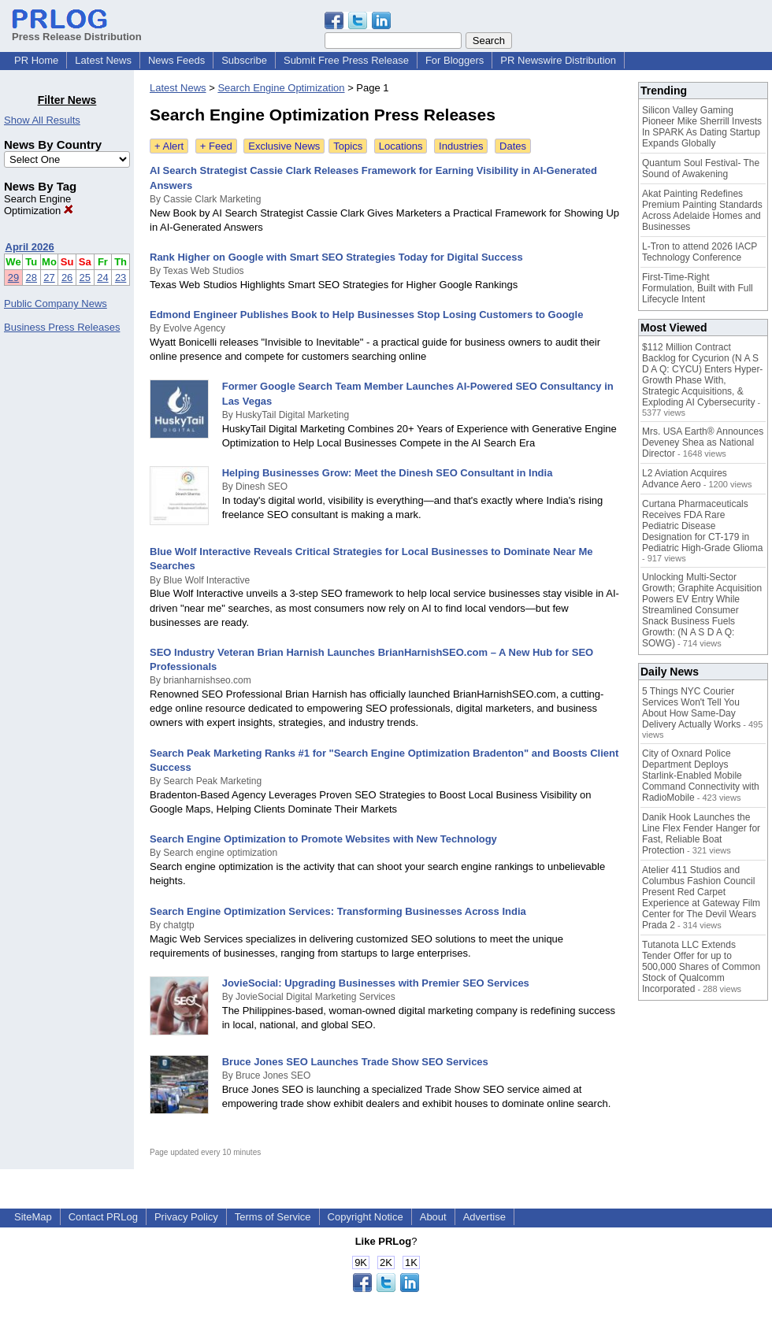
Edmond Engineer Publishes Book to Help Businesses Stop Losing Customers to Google (366, 314)
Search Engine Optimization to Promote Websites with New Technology (323, 839)
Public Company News (55, 303)
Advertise (484, 1217)
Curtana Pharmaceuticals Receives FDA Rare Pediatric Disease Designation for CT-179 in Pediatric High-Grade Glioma (702, 525)
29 (13, 277)
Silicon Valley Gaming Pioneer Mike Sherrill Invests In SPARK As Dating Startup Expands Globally (702, 127)
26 (66, 277)
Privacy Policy (186, 1217)
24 (102, 277)
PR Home (36, 60)
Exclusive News (284, 146)
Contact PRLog (103, 1217)
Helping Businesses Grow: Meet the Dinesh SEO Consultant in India (387, 473)
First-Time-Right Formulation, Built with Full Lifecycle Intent (697, 288)
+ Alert (169, 146)
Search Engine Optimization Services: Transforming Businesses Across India (338, 911)
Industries (461, 146)
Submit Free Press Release (346, 60)
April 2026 (30, 247)
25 (85, 277)
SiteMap (33, 1217)
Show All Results (42, 120)
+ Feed (216, 146)
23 (120, 277)
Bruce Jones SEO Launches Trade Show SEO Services (355, 1062)
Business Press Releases (62, 327)
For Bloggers (454, 60)
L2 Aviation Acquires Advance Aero (684, 479)
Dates (512, 146)
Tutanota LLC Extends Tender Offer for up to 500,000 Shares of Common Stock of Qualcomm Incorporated (701, 966)
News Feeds (176, 60)
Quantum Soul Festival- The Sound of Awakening (700, 168)
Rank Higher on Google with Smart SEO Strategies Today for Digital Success (336, 257)
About (433, 1217)
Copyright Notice (365, 1217)
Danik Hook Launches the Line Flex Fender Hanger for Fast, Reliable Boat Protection (701, 834)
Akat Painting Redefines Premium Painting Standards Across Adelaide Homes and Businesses (702, 210)
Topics (347, 146)
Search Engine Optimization (38, 205)
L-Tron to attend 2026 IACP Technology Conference (699, 252)
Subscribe (244, 60)
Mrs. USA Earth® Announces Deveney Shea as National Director (702, 442)
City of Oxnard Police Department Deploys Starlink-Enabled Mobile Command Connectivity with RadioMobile (700, 775)
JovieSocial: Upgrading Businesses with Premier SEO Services (375, 983)
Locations (401, 146)
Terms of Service (273, 1217)
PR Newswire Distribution (558, 60)
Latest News (103, 60)
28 (31, 277)
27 (48, 277)
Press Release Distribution (77, 31)
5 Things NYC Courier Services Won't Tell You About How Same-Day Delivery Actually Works (691, 708)
